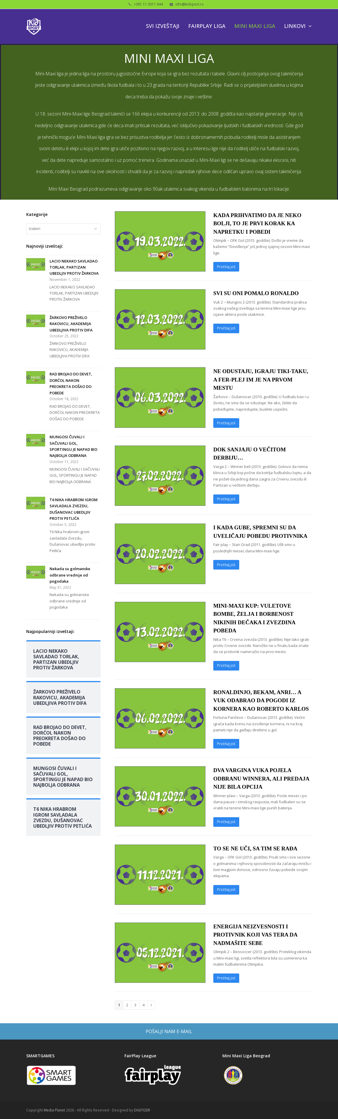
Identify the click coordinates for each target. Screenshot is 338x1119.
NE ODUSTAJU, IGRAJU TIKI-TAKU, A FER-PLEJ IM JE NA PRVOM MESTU (260, 379)
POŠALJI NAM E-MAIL (169, 1031)
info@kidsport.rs (189, 4)
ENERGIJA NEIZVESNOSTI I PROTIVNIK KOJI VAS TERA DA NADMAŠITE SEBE (255, 934)
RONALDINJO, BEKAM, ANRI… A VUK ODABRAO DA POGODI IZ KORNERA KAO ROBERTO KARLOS (261, 700)
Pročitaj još (226, 266)
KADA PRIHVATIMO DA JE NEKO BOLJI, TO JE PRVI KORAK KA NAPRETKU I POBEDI (257, 223)
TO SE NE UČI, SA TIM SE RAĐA (255, 848)
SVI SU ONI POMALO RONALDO (256, 293)
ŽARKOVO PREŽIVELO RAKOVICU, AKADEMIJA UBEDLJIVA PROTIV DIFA (71, 324)
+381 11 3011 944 (148, 4)
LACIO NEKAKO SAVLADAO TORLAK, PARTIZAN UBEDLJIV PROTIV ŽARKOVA (74, 267)
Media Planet (54, 1110)
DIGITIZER (142, 1110)
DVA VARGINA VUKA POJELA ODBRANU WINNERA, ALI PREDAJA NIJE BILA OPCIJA (261, 778)
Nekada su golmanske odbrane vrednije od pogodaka (70, 575)
